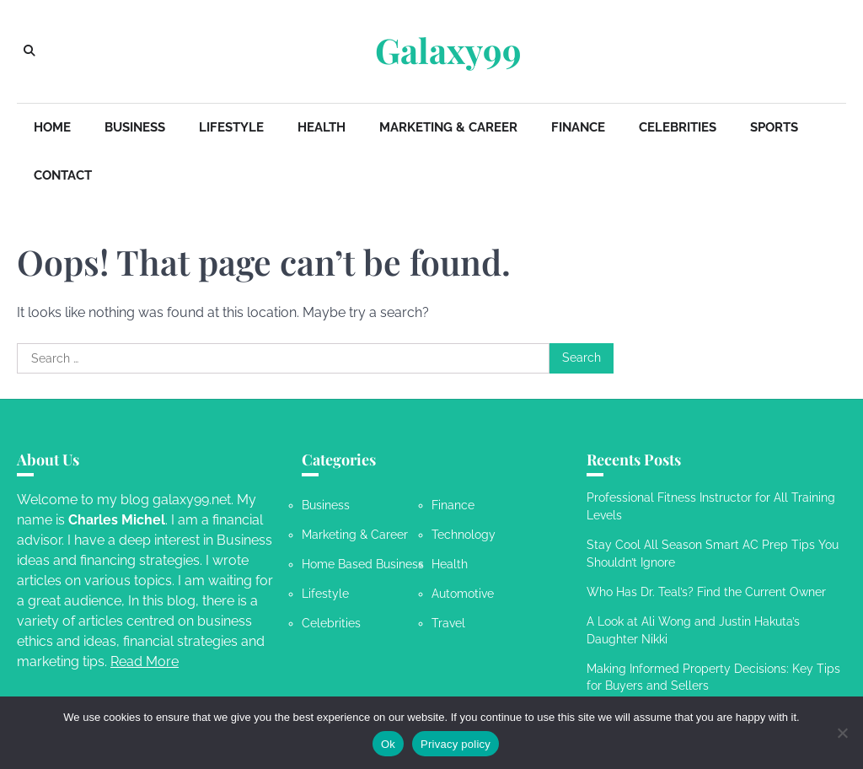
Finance (578, 127)
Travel (448, 623)
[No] (842, 732)
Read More (144, 661)
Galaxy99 (448, 50)
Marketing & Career (448, 127)
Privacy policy (455, 744)
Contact (63, 175)
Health (321, 127)
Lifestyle (231, 127)
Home (52, 127)
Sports (774, 127)
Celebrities (677, 127)
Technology (464, 534)
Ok (388, 744)
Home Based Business (363, 564)
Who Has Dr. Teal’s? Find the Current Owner (706, 592)
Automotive (463, 593)
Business (135, 127)
